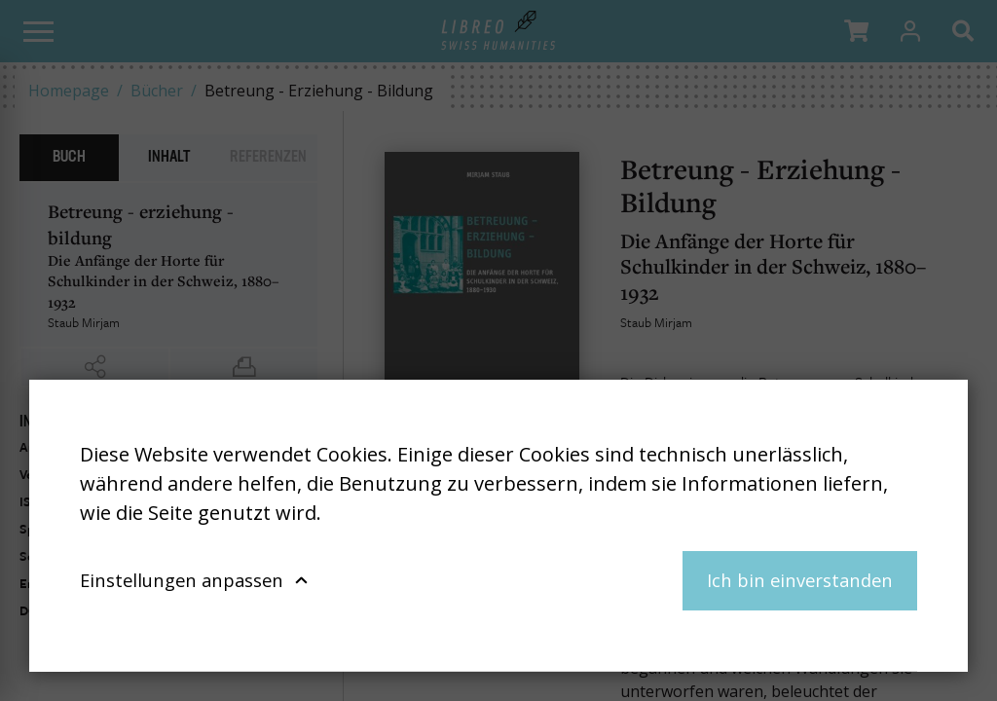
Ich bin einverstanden (800, 580)
